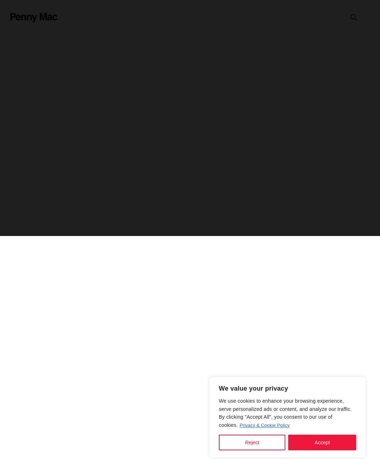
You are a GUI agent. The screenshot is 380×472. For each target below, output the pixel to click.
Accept (322, 442)
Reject (252, 442)
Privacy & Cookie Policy (266, 425)
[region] (287, 417)
